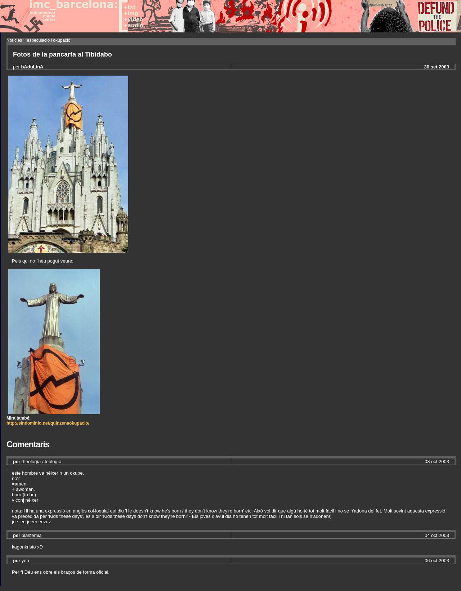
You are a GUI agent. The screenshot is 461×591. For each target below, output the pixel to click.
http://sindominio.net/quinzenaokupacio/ (47, 423)
